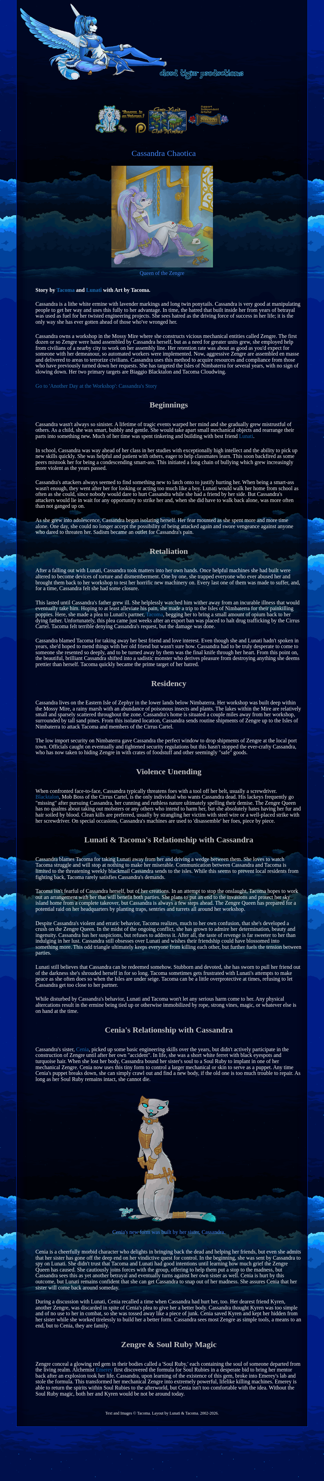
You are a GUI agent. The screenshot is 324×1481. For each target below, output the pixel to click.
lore (255, 92)
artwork (76, 92)
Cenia (82, 1049)
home (125, 92)
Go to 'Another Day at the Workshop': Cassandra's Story (96, 386)
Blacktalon (47, 797)
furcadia (214, 92)
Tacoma (66, 290)
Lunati (94, 290)
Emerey (104, 1370)
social (169, 92)
